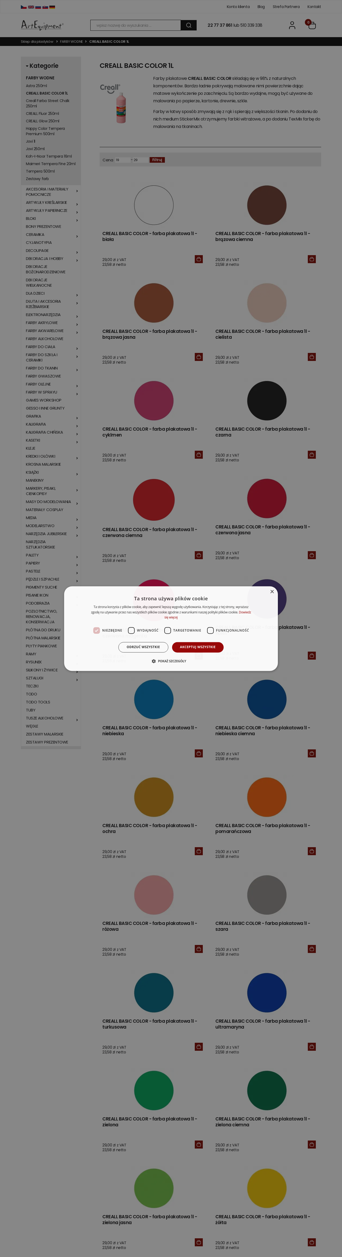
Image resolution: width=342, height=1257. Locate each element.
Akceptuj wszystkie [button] (198, 647)
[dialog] (171, 628)
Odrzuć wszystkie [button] (143, 647)
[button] (171, 661)
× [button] (272, 592)
